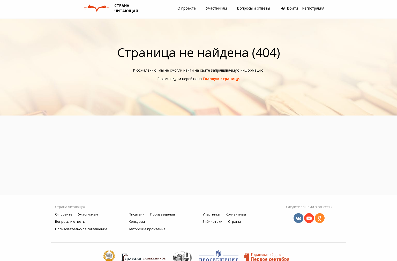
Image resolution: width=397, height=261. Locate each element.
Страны (234, 221)
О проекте (186, 8)
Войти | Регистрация (302, 8)
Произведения (162, 214)
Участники (211, 214)
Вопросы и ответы (253, 8)
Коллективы (236, 214)
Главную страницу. (221, 78)
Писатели (137, 214)
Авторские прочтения (147, 229)
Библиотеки (212, 221)
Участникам (216, 8)
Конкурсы (137, 221)
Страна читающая (70, 206)
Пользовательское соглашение (81, 229)
